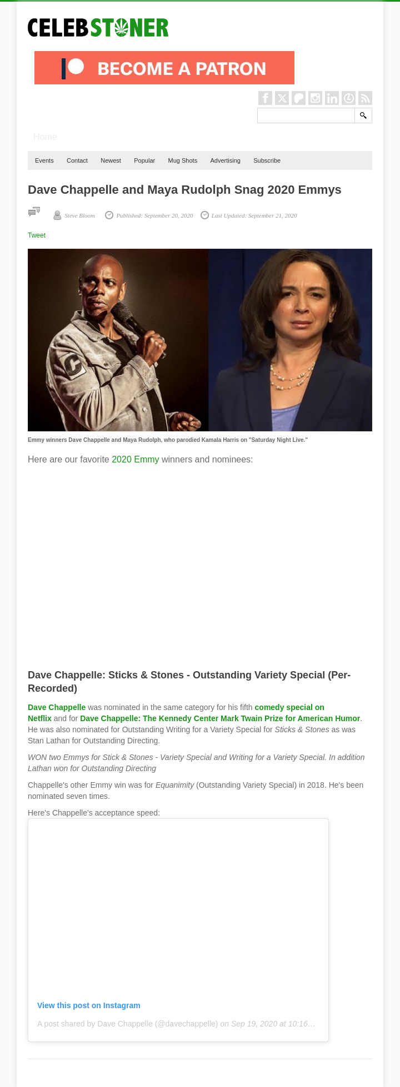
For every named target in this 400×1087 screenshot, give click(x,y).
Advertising (225, 160)
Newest (111, 160)
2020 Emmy (135, 459)
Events (44, 160)
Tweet (37, 235)
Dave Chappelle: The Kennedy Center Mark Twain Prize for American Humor (220, 718)
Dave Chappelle (57, 707)
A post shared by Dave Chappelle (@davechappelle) (127, 1023)
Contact (77, 160)
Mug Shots (183, 160)
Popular (144, 160)
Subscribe (267, 160)
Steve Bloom (79, 215)
